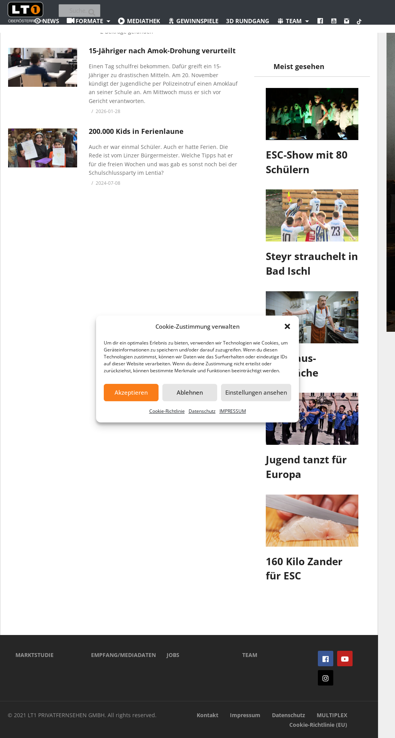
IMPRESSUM (232, 411)
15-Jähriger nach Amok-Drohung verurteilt (162, 50)
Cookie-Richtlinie (167, 411)
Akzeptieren (131, 392)
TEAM (249, 655)
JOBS (173, 655)
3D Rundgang (247, 21)
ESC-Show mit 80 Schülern (307, 162)
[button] (287, 326)
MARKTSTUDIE (34, 655)
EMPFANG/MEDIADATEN (117, 655)
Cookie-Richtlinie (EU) (318, 724)
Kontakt (207, 715)
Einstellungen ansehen (256, 392)
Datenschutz (202, 411)
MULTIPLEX (332, 715)
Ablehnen (190, 392)
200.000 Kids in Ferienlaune (136, 131)
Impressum (245, 715)
